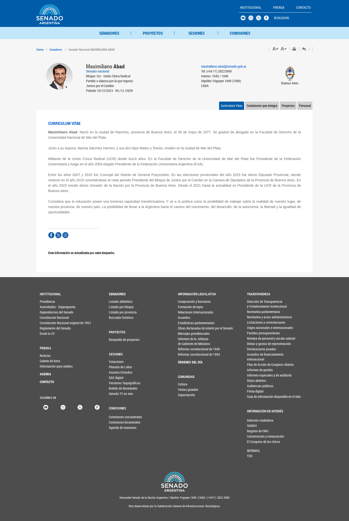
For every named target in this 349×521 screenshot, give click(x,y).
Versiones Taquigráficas (118, 383)
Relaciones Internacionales (188, 312)
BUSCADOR (281, 18)
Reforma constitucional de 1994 (188, 354)
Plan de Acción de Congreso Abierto (257, 364)
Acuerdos (184, 317)
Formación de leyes (188, 307)
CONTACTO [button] (303, 7)
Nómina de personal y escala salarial (257, 338)
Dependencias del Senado (49, 312)
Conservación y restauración (255, 436)
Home (40, 49)
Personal (305, 105)
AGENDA (45, 374)
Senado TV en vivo (118, 393)
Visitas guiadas (188, 389)
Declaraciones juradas (257, 349)
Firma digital (255, 391)
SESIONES (196, 33)
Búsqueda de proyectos (118, 339)
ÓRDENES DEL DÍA (188, 362)
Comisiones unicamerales (117, 417)
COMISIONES (240, 33)
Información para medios (49, 366)
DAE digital (116, 377)
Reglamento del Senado (49, 328)
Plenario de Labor (118, 367)
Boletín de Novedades (118, 388)
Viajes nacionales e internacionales (257, 327)
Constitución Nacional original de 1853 (49, 323)
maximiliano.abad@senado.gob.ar (223, 66)
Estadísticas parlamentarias (188, 323)
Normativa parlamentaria (257, 311)
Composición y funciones (188, 301)
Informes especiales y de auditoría (257, 375)
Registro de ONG (255, 431)
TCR (249, 456)
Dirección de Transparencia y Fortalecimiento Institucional (257, 304)
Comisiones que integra (262, 105)
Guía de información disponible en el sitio (257, 396)
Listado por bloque (118, 307)
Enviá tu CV (47, 333)
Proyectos (288, 105)
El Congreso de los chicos (255, 441)
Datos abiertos (256, 380)
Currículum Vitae (231, 105)
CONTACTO (47, 381)
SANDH (252, 425)
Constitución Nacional (49, 317)
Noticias (45, 355)
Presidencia (47, 301)
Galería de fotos (49, 361)
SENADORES (109, 33)
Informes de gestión (257, 370)
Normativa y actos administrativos (257, 317)
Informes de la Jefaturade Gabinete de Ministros (188, 341)
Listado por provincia (118, 312)
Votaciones (116, 361)
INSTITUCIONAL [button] (251, 7)
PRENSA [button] (279, 7)
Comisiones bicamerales (117, 422)
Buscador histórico (118, 317)
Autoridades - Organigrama (49, 307)
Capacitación (186, 395)
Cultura (182, 384)
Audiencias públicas (257, 386)
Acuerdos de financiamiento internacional (257, 356)
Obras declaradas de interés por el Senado (188, 328)
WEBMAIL (253, 450)
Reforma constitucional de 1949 (188, 349)
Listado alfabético (118, 301)
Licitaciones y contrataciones (257, 322)
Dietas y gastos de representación (257, 343)
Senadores (55, 49)
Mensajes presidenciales (188, 333)
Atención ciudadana (255, 420)
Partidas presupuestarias (257, 333)
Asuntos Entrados (118, 372)
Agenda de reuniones (117, 427)
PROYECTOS (153, 33)
